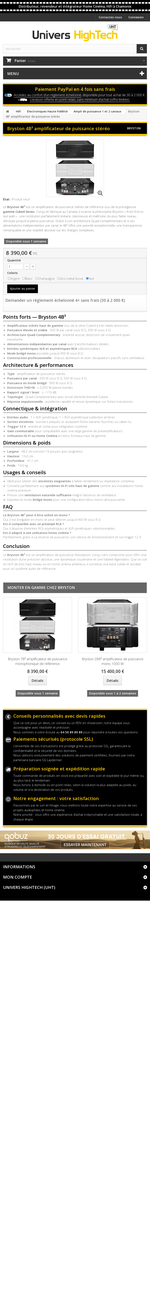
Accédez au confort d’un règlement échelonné (47, 95)
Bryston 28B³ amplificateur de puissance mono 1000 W (112, 661)
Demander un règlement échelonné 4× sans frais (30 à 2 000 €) (65, 300)
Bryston (134, 128)
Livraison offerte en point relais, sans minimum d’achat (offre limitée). (80, 99)
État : (7, 199)
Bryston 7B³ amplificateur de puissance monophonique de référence (37, 661)
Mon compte (17, 877)
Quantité (14, 260)
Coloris (13, 273)
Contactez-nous (110, 17)
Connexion (136, 17)
